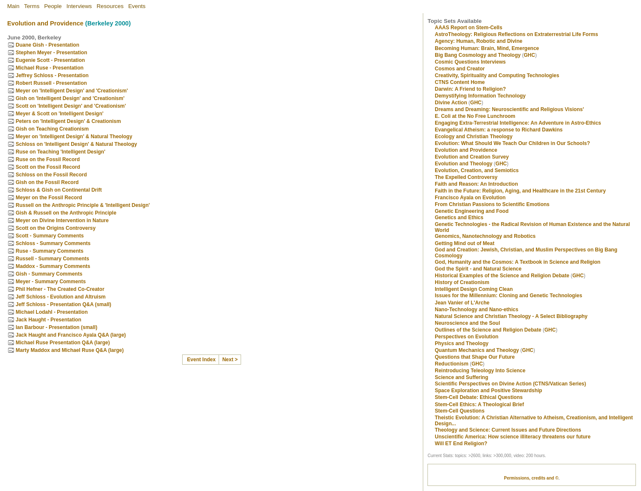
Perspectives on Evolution (466, 337)
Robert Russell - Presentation (51, 83)
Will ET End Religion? (461, 443)
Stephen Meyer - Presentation (51, 53)
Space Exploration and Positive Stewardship (488, 390)
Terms (31, 6)
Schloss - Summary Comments (53, 243)
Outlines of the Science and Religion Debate (488, 330)
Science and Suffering (461, 377)
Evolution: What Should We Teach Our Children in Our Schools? (512, 143)
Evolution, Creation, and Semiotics (477, 170)
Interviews (79, 6)
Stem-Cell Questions (459, 411)
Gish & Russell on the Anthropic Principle (66, 213)
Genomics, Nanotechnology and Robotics (485, 236)
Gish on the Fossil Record (47, 182)
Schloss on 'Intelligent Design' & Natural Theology (76, 144)
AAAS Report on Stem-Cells (468, 28)
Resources (110, 6)
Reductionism (451, 364)
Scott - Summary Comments (50, 236)
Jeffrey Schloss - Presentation (52, 75)
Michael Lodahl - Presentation (52, 312)
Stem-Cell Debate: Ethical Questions (478, 397)
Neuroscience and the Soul (467, 323)
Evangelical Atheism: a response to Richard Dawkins (499, 130)
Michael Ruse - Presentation (49, 68)
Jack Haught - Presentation (48, 320)
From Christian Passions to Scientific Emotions (492, 204)
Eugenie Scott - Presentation (50, 60)
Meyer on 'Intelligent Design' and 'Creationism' (72, 91)
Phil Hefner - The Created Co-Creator (60, 289)
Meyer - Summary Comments (51, 282)
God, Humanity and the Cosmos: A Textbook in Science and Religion (517, 262)
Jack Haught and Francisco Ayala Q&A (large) (71, 335)
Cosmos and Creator (460, 69)
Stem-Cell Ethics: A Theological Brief (479, 404)
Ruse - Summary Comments (49, 251)
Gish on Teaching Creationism (52, 129)
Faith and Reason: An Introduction (476, 184)
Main (13, 6)
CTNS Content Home (460, 82)
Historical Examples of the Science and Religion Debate (502, 276)
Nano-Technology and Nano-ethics (476, 309)
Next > (230, 360)
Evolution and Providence (45, 23)
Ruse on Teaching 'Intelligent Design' (60, 152)
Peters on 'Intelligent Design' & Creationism (68, 121)
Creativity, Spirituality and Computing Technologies (497, 75)
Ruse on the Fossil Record (48, 159)
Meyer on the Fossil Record (49, 198)
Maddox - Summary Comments (53, 266)
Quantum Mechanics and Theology (477, 350)
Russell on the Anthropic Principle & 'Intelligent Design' (83, 205)
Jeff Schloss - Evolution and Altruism (60, 297)
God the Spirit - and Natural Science (478, 269)
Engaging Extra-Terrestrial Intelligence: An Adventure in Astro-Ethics (518, 123)
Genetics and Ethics (459, 217)
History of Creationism (462, 282)
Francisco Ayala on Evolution (470, 198)
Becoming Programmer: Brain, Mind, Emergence (487, 48)
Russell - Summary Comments (52, 259)
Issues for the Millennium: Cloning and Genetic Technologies (508, 296)
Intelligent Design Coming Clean (474, 289)
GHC (529, 55)
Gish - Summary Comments (49, 274)
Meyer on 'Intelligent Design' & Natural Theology (74, 136)
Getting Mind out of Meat (464, 243)
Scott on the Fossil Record (48, 167)
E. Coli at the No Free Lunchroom (475, 116)
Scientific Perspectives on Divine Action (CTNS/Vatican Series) (510, 384)
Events (137, 6)
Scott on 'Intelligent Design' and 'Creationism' (71, 106)
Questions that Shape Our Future (475, 357)
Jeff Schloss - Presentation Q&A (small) (63, 304)
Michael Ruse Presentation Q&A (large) (63, 343)
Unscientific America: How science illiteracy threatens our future (513, 437)
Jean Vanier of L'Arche (462, 303)
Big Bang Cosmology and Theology (478, 55)
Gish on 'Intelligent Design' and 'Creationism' (70, 98)
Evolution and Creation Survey (472, 157)
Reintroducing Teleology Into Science (480, 371)
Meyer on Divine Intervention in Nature (62, 220)
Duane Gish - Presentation (47, 45)
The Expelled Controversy (466, 177)
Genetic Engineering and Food (471, 211)
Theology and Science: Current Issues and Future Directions (508, 430)
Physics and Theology (461, 343)
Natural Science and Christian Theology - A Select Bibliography (511, 316)
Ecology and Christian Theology (473, 136)
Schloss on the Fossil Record (51, 175)
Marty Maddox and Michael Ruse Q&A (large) (70, 350)
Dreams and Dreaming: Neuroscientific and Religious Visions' (509, 109)
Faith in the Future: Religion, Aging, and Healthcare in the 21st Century (520, 191)
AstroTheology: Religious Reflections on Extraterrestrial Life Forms (516, 34)
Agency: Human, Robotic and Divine (478, 41)
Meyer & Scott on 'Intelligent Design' (59, 114)
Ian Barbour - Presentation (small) (56, 327)
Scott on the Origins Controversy (56, 228)
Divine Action (451, 103)
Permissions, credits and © (531, 478)
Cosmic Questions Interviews (470, 62)
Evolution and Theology (463, 164)
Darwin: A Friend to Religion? (470, 89)
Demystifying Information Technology (480, 96)
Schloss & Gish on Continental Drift (59, 190)
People (53, 6)
